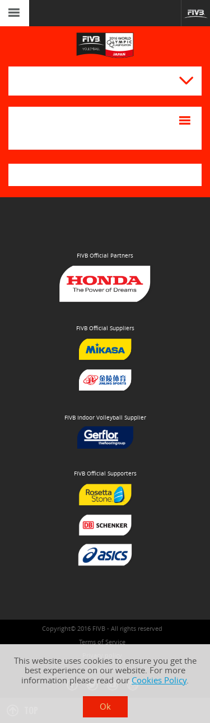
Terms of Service (102, 642)
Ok (105, 706)
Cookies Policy (159, 680)
